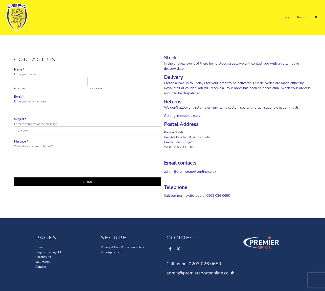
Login (287, 17)
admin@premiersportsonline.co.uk (190, 171)
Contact (40, 267)
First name (20, 88)
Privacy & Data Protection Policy (122, 247)
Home (39, 247)
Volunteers (42, 262)
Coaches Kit (43, 257)
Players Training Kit (48, 252)
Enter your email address (30, 101)
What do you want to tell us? (33, 146)
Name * (19, 70)
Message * (21, 142)
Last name (96, 88)
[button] (316, 17)
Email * (18, 97)
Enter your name (25, 74)
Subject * (20, 119)
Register (302, 17)
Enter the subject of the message (35, 124)
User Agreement (111, 252)
